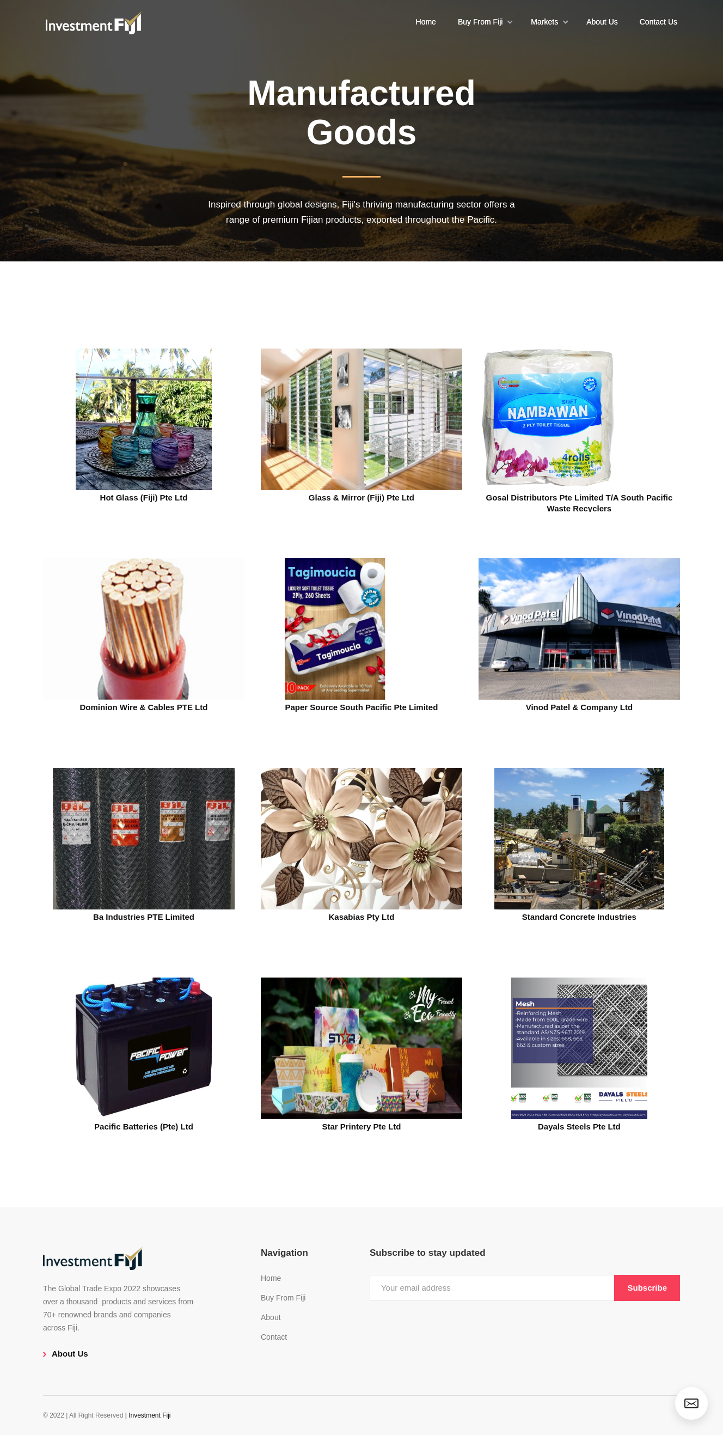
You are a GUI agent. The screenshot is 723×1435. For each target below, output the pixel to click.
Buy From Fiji (283, 1297)
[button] (483, 22)
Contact (274, 1337)
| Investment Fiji (148, 1415)
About (271, 1317)
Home (426, 21)
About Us (602, 21)
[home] (93, 22)
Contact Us (658, 21)
